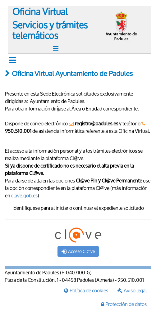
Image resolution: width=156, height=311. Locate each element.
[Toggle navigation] (56, 48)
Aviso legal (132, 290)
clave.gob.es (24, 195)
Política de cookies (86, 290)
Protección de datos (124, 304)
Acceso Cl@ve (78, 251)
